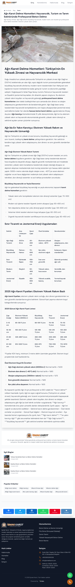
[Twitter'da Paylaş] (20, 511)
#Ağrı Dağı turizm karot (12, 492)
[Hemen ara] (70, 582)
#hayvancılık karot (61, 492)
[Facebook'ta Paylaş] (8, 511)
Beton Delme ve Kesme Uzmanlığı (51, 528)
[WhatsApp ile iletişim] (70, 575)
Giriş (32, 3)
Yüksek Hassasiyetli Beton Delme (51, 537)
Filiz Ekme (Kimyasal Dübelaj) (49, 531)
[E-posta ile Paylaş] (66, 511)
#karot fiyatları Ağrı (46, 492)
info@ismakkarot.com (49, 560)
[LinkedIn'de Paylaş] (31, 511)
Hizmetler (5, 556)
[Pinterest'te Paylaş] (54, 511)
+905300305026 (48, 557)
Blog (62, 3)
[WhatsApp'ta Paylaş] (43, 511)
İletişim (70, 3)
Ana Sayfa (7, 10)
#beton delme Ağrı (52, 488)
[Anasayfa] (9, 2)
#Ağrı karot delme (11, 488)
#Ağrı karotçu (24, 488)
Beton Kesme (43, 541)
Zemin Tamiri (43, 534)
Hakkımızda (54, 3)
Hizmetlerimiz (42, 3)
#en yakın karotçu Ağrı (30, 492)
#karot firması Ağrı (37, 488)
